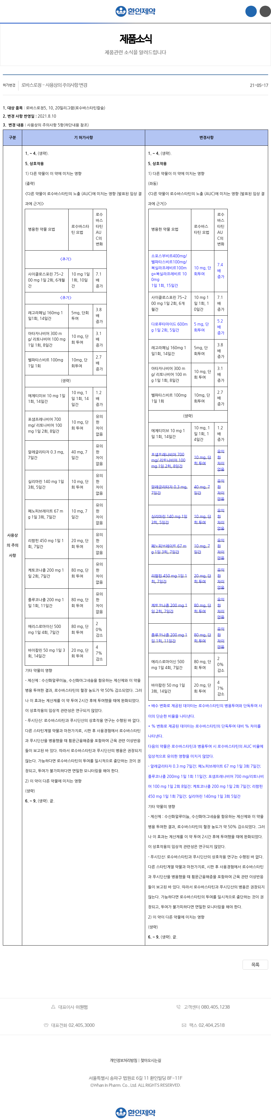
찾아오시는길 (151, 1060)
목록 (255, 965)
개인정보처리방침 (123, 1060)
